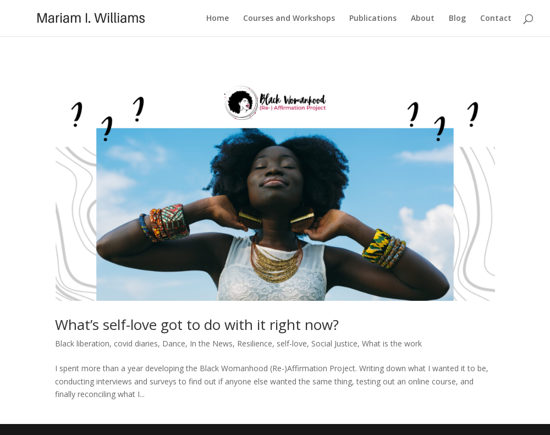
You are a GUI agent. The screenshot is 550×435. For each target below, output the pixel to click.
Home (217, 18)
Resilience (254, 343)
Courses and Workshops (289, 18)
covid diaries (136, 343)
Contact (496, 18)
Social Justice (334, 343)
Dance (173, 343)
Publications (373, 18)
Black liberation (82, 343)
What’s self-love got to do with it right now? (197, 324)
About (423, 18)
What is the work (392, 343)
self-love (292, 343)
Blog (457, 18)
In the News (211, 343)
